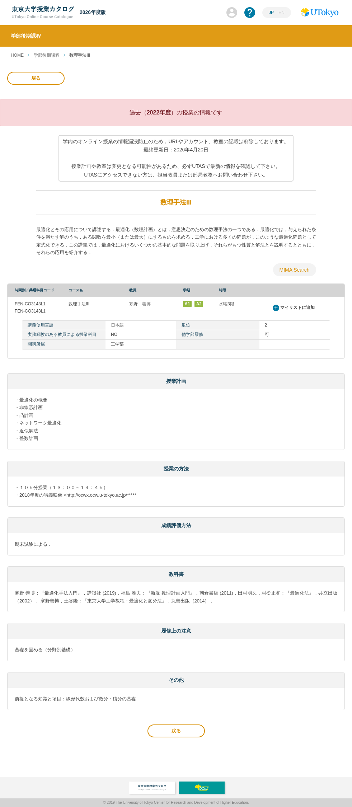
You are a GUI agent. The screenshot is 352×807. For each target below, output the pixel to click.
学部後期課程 (47, 55)
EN (281, 12)
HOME (17, 55)
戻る (36, 78)
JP (271, 12)
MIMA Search (294, 270)
